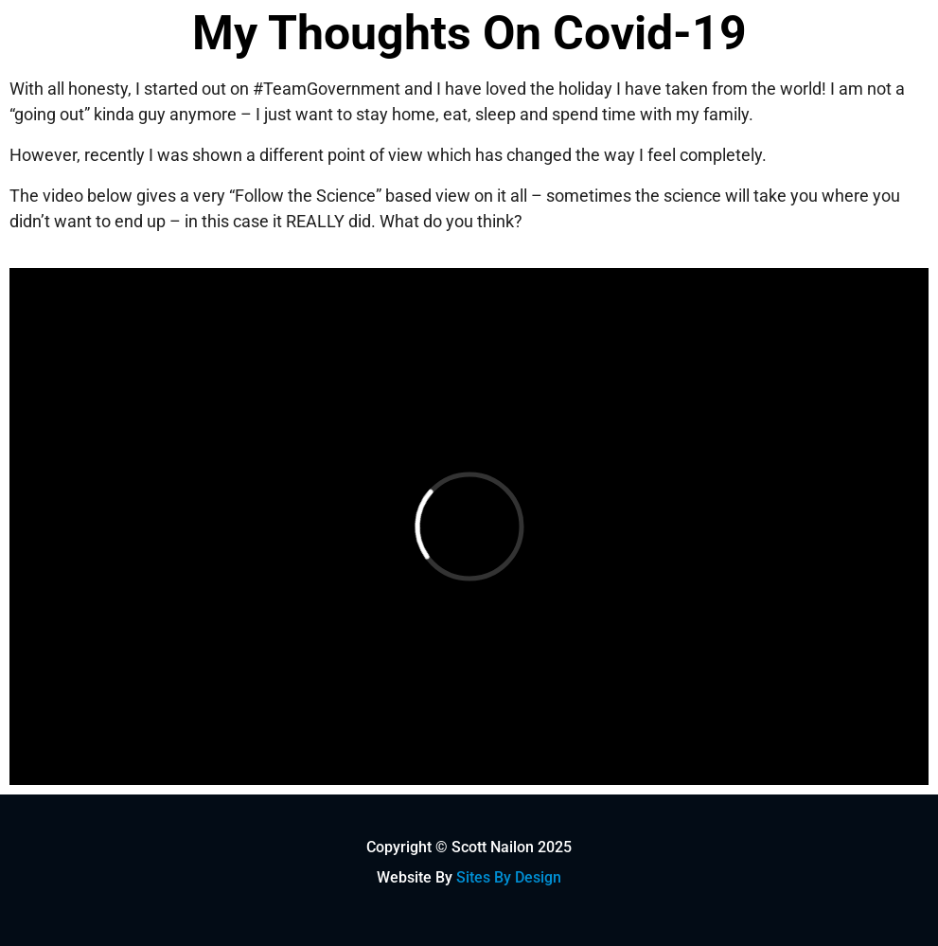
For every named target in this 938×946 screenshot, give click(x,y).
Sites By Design (508, 877)
